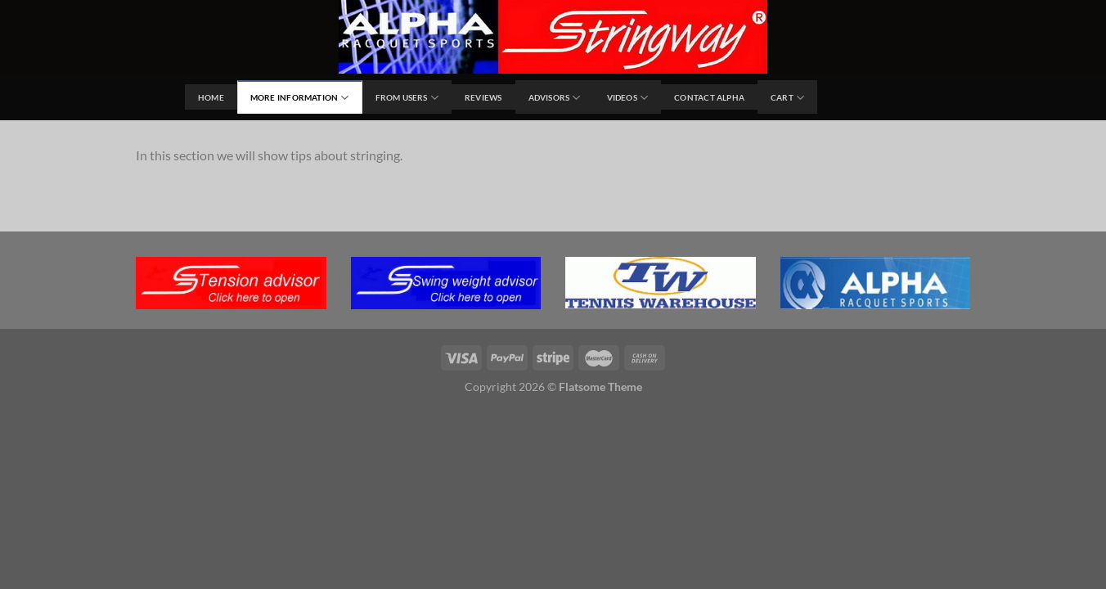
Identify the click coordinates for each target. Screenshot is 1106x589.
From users (407, 98)
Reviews (483, 97)
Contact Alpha (709, 97)
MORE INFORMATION (299, 98)
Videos (628, 98)
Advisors (554, 98)
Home (211, 97)
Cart (787, 98)
